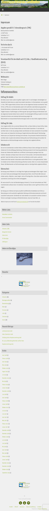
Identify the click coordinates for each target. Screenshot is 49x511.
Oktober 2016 (5, 437)
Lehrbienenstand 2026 (7, 331)
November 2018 (5, 391)
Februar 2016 (5, 456)
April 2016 (4, 450)
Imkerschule (5, 235)
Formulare (4, 310)
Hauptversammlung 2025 (7, 344)
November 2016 (5, 433)
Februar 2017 (5, 423)
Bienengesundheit (6, 300)
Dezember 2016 (5, 430)
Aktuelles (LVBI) (5, 228)
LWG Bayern (5, 241)
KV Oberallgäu (5, 238)
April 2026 (4, 355)
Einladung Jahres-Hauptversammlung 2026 (11, 337)
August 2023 (5, 371)
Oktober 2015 (5, 469)
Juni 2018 (4, 394)
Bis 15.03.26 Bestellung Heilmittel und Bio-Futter (13, 341)
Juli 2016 (4, 440)
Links (3, 313)
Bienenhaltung (5, 303)
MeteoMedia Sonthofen (7, 214)
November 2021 (5, 378)
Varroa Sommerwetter (7, 217)
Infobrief (16, 506)
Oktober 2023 (5, 368)
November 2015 (5, 466)
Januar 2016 (5, 459)
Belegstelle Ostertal (6, 232)
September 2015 (6, 472)
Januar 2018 (5, 404)
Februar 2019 (5, 384)
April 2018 (4, 397)
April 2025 (4, 361)
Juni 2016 (4, 443)
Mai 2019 (4, 381)
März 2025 (4, 365)
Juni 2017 (4, 414)
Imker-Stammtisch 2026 (7, 334)
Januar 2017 (5, 427)
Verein (3, 320)
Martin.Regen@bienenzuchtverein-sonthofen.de (14, 87)
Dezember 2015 (5, 463)
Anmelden (39, 506)
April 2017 (4, 417)
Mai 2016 (4, 446)
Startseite (4, 316)
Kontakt (11, 506)
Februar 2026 (5, 358)
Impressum (22, 506)
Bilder (3, 307)
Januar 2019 (5, 388)
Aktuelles (4, 297)
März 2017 (4, 420)
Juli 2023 (4, 375)
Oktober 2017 (5, 407)
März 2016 (4, 453)
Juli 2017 (4, 410)
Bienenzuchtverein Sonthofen (20, 2)
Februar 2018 (5, 401)
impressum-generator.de (22, 201)
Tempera (40, 509)
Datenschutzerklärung (30, 506)
